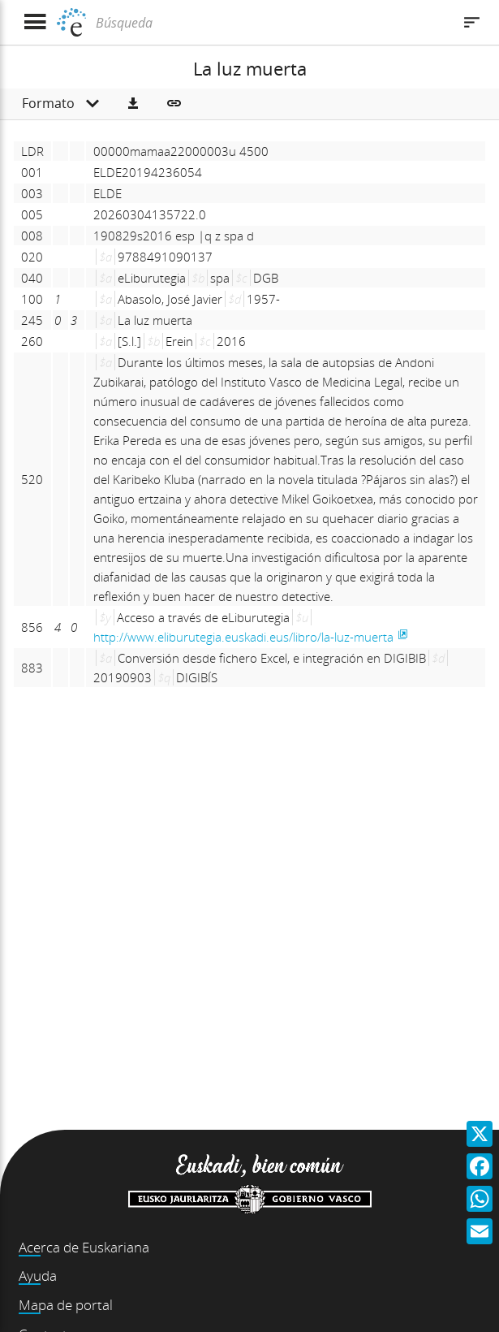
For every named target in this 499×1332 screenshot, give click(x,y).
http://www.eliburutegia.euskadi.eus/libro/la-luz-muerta (243, 637)
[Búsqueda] (272, 22)
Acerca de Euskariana (84, 1247)
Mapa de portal (66, 1304)
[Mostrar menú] (34, 22)
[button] (133, 104)
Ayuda (38, 1275)
